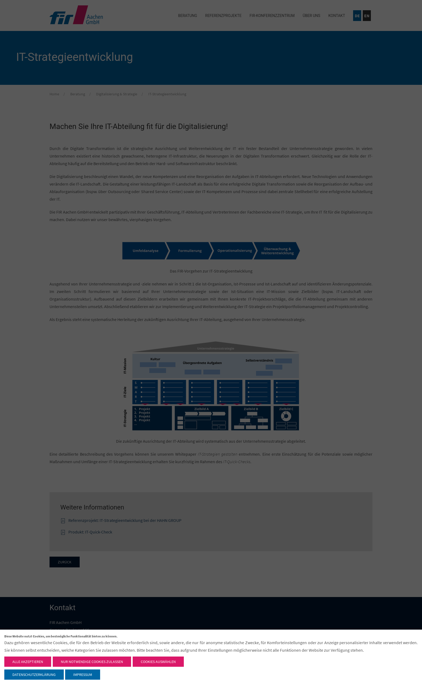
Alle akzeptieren (27, 661)
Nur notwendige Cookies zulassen (92, 661)
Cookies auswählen (158, 661)
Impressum (82, 674)
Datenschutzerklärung (34, 674)
